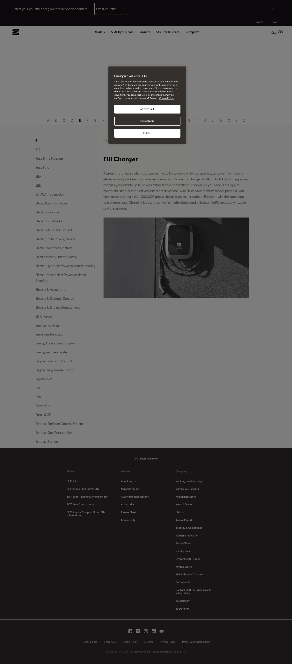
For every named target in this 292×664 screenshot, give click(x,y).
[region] (147, 105)
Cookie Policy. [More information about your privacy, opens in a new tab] (166, 98)
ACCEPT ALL (147, 109)
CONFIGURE (147, 121)
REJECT (147, 133)
